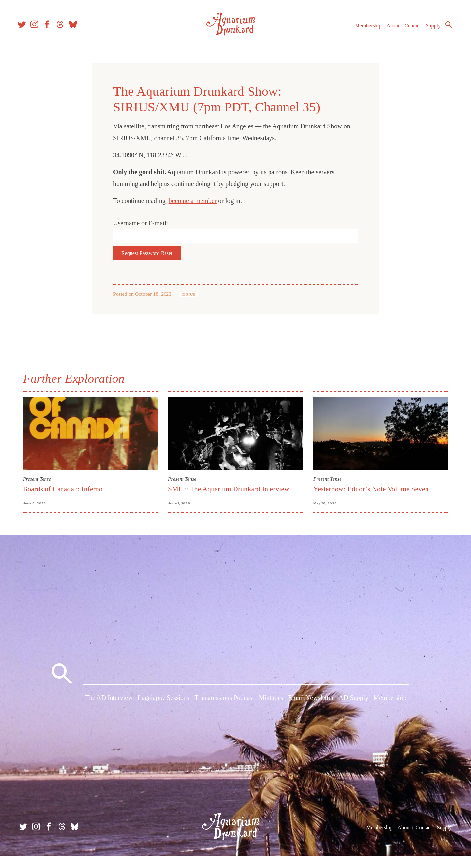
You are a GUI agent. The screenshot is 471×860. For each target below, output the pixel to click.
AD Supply (354, 702)
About (388, 29)
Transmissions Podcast (224, 702)
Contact (409, 29)
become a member (193, 200)
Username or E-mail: (140, 223)
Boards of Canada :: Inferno (63, 489)
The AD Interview (109, 702)
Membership (364, 29)
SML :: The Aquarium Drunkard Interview (228, 489)
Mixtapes (271, 702)
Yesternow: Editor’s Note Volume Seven (371, 489)
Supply (429, 29)
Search (445, 28)
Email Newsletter (311, 702)
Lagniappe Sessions (163, 702)
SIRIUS (188, 294)
